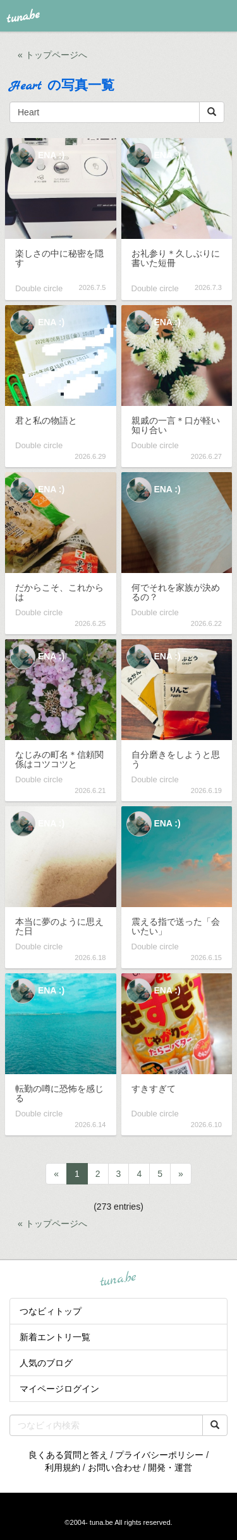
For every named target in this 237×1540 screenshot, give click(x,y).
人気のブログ (46, 1363)
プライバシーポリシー (159, 1455)
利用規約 (62, 1467)
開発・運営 (170, 1467)
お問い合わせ (114, 1467)
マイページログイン (59, 1389)
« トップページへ (52, 55)
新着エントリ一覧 (55, 1337)
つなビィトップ (51, 1311)
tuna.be (118, 1279)
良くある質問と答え (68, 1455)
